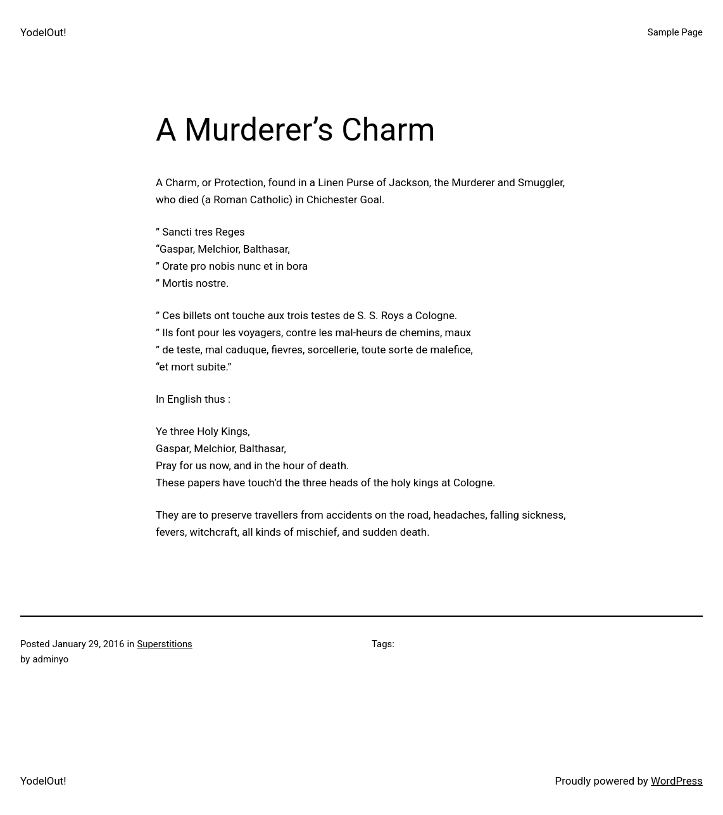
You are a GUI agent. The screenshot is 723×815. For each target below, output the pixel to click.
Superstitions (164, 644)
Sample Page (675, 32)
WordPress (677, 780)
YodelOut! (43, 32)
